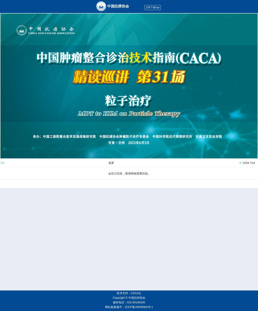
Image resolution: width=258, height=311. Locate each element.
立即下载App (153, 7)
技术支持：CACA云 (129, 293)
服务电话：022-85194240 (129, 302)
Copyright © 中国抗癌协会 (129, 297)
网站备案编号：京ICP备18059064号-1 (129, 307)
